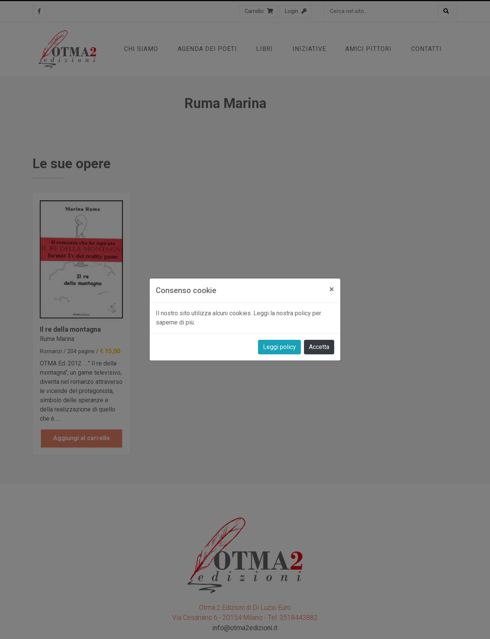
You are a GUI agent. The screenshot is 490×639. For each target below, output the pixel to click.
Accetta (319, 347)
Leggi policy (279, 347)
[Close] (331, 289)
